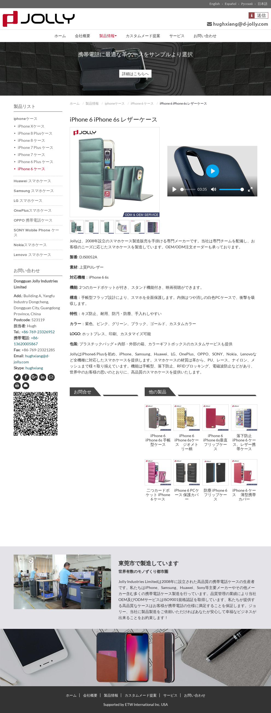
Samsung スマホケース (34, 191)
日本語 (262, 3)
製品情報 (92, 103)
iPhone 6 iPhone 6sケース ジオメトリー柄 (186, 442)
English (214, 3)
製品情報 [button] (108, 35)
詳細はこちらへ (135, 73)
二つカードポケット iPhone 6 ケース (158, 494)
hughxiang (34, 368)
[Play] (174, 189)
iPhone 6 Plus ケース (35, 161)
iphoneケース (115, 103)
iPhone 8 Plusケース (35, 133)
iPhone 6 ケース (142, 103)
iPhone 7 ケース (35, 154)
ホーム (60, 35)
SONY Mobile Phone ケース (36, 232)
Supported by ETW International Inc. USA (135, 704)
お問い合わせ (205, 35)
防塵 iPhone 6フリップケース (215, 494)
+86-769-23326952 (38, 331)
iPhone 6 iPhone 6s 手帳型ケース (158, 440)
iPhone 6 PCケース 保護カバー (186, 494)
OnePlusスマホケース (33, 211)
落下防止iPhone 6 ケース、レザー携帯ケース (244, 442)
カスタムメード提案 (143, 35)
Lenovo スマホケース (32, 255)
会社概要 (82, 35)
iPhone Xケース (31, 126)
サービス (177, 35)
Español (230, 3)
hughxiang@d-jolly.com (237, 23)
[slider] (188, 189)
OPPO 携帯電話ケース (33, 220)
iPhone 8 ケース (31, 140)
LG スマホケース (28, 201)
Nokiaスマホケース (30, 245)
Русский (247, 3)
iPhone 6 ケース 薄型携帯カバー (244, 494)
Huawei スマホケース (32, 181)
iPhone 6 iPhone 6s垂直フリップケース (215, 442)
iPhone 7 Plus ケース (35, 147)
